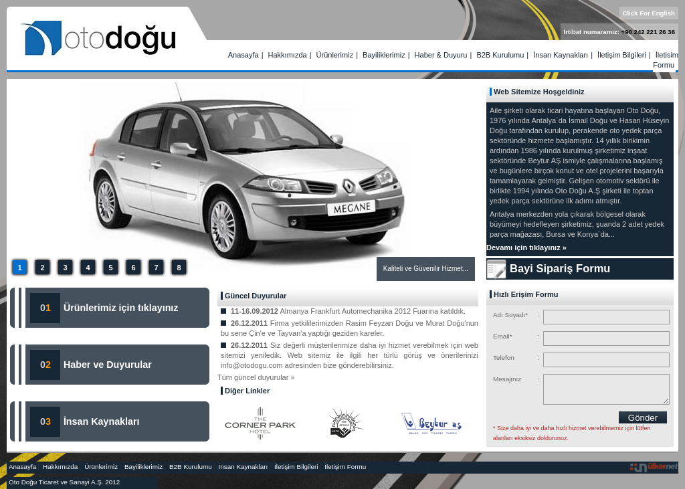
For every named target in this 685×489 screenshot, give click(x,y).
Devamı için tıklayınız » (526, 247)
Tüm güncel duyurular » (256, 377)
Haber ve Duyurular (108, 364)
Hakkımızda (287, 55)
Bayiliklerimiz (384, 55)
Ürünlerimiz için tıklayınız (120, 307)
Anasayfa (243, 55)
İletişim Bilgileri (621, 55)
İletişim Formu (665, 60)
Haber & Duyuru (441, 55)
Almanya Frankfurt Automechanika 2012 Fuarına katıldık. (373, 311)
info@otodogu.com (252, 365)
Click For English (649, 13)
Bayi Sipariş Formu (560, 268)
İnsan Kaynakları (560, 55)
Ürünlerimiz (335, 55)
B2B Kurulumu (500, 55)
